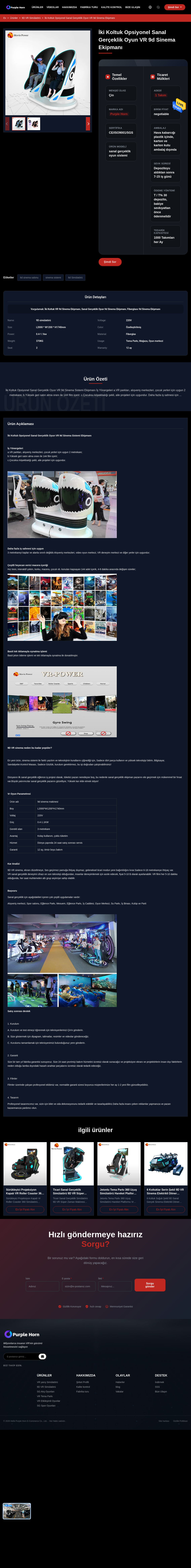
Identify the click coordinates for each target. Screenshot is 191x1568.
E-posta (67, 1278)
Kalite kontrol (111, 7)
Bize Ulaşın (132, 7)
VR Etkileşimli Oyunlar (48, 1401)
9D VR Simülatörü (31, 18)
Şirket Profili (82, 1382)
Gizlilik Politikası (180, 1421)
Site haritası (164, 1421)
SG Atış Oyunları (45, 1391)
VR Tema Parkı (45, 1396)
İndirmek (159, 1382)
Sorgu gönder (149, 1285)
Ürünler (37, 7)
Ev (4, 18)
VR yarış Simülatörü (47, 1382)
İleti (100, 1278)
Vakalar (119, 1391)
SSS (157, 1387)
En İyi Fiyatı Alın (25, 1209)
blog (118, 1387)
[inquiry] (42, 1356)
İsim (28, 1278)
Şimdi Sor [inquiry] (175, 7)
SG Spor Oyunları (46, 1405)
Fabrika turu (89, 7)
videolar (53, 7)
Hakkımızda (69, 7)
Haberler (120, 1382)
